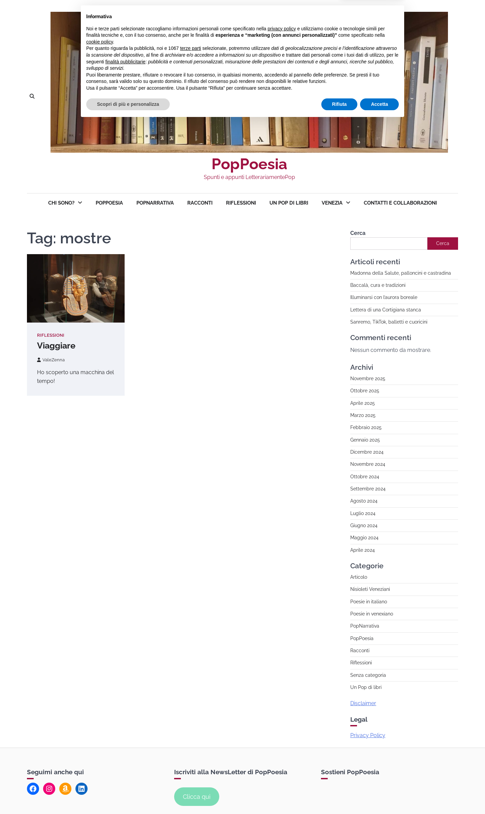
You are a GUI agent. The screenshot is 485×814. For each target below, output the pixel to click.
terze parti (190, 740)
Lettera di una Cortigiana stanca (385, 309)
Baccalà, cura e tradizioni (378, 285)
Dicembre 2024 (367, 452)
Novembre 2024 (367, 464)
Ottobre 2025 (364, 390)
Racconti (200, 203)
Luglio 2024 (363, 513)
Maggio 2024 (364, 537)
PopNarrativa (155, 203)
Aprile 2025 (362, 403)
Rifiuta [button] (339, 795)
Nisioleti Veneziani (370, 589)
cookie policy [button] (99, 733)
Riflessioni (241, 203)
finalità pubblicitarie (125, 753)
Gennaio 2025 (365, 440)
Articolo (358, 577)
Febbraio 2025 (366, 427)
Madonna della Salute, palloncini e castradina (400, 273)
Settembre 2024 (368, 488)
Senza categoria (368, 675)
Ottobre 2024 (364, 476)
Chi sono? (61, 203)
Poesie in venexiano (371, 613)
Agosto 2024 (364, 501)
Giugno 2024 (364, 525)
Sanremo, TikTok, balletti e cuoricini (388, 322)
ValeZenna (51, 359)
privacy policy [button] (282, 720)
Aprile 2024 (362, 550)
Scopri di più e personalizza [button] (128, 795)
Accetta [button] (379, 795)
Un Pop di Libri (288, 203)
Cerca (357, 233)
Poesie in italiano (368, 601)
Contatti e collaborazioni (400, 203)
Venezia (332, 203)
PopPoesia (249, 164)
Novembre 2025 (367, 378)
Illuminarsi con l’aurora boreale (383, 297)
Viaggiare (56, 345)
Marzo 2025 (363, 415)
